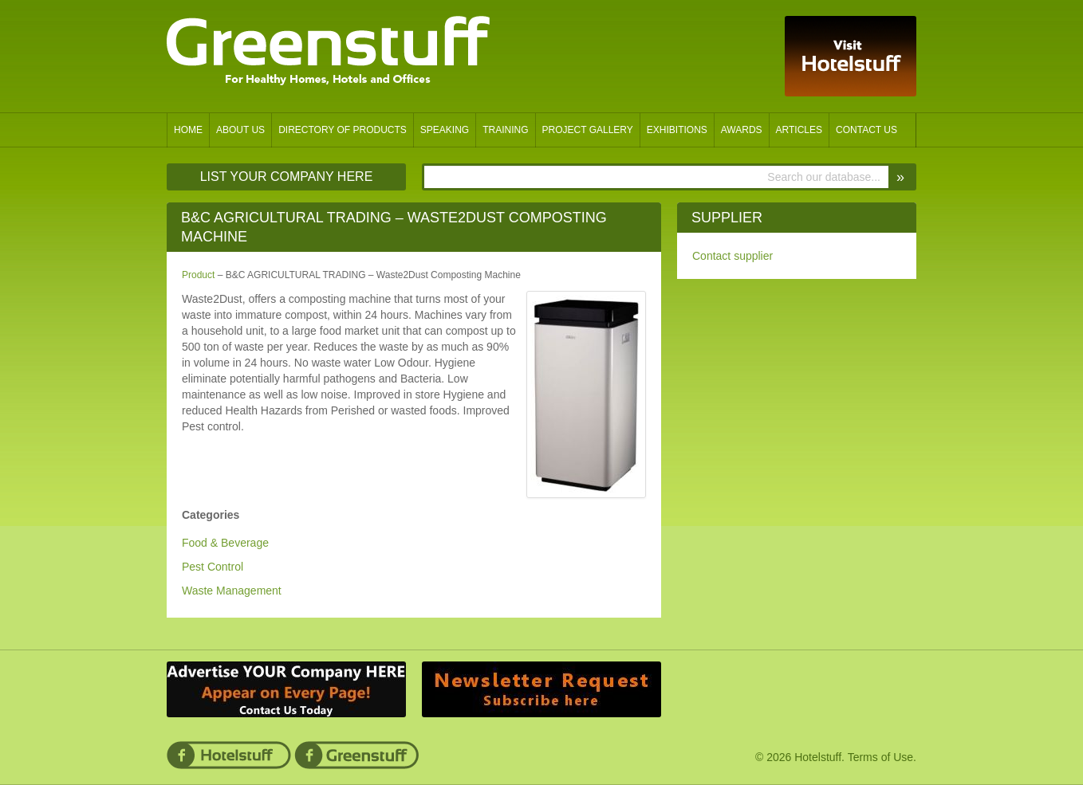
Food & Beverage (225, 542)
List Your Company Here (286, 176)
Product (198, 275)
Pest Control (212, 566)
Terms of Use (880, 757)
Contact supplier (732, 255)
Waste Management (232, 590)
